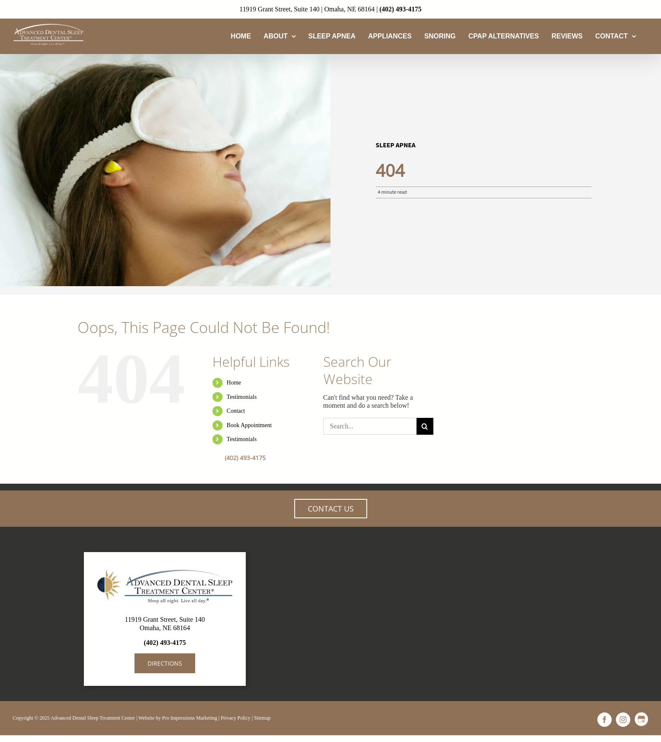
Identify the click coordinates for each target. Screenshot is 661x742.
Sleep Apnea (396, 145)
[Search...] (369, 426)
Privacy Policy (235, 718)
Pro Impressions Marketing (190, 718)
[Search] (424, 426)
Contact (236, 411)
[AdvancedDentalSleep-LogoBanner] (165, 567)
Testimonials (242, 397)
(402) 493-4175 (400, 9)
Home (234, 382)
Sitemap (262, 718)
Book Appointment (249, 425)
